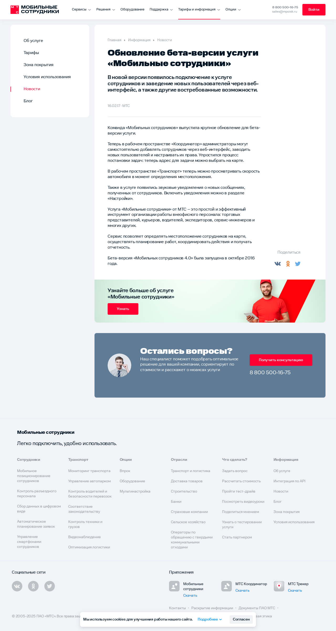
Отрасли (179, 460)
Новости (32, 89)
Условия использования (47, 76)
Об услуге (33, 40)
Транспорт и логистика (190, 471)
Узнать (123, 309)
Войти (313, 10)
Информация (139, 40)
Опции (126, 460)
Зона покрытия (39, 64)
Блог (28, 101)
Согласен (241, 619)
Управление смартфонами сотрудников (29, 542)
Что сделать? (234, 460)
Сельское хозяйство (188, 522)
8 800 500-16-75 (285, 7)
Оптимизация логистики (89, 547)
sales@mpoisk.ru (284, 12)
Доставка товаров (187, 481)
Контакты (178, 608)
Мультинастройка (135, 491)
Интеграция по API (290, 481)
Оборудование (132, 10)
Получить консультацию (281, 360)
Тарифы (31, 52)
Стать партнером (237, 537)
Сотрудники (28, 460)
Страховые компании (189, 512)
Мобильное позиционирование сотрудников (33, 476)
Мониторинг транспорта (89, 471)
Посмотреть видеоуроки (243, 502)
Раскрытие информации (212, 608)
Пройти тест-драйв (238, 491)
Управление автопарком (89, 481)
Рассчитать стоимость (241, 481)
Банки (176, 502)
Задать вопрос (235, 471)
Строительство (184, 491)
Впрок (125, 471)
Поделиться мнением (240, 512)
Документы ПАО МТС (257, 608)
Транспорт (78, 460)
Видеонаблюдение (84, 537)
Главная (114, 40)
